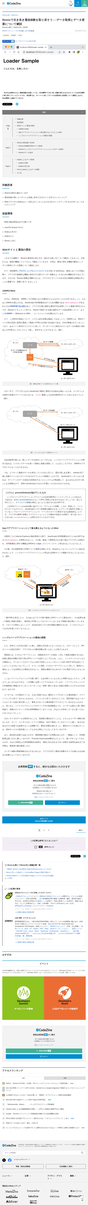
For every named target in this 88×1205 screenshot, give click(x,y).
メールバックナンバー (44, 797)
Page (7, 148)
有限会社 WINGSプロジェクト (50, 896)
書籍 (73, 1176)
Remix (20, 35)
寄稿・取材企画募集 (23, 1166)
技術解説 (13, 35)
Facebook (49, 906)
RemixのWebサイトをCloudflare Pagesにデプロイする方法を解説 (30, 876)
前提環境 (20, 122)
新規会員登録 (25, 802)
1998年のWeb (24, 129)
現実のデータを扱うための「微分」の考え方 (22, 1123)
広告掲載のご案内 (65, 1166)
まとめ (19, 173)
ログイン (62, 802)
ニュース (7, 1176)
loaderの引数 (23, 163)
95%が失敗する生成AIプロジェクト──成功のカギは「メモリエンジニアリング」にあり (37, 1118)
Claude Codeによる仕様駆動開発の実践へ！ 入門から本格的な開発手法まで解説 (35, 1109)
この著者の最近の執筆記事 (24, 912)
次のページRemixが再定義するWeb (44, 820)
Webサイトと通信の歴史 (26, 126)
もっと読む (9, 878)
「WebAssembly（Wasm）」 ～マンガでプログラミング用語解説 (30, 1104)
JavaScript (6, 35)
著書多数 (29, 936)
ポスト (7, 104)
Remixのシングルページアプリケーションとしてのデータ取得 (41, 149)
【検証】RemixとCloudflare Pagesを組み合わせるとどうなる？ (29, 869)
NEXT (81, 830)
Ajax (39, 544)
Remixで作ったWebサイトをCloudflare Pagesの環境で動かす (28, 872)
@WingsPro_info (62, 903)
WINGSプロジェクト (24, 896)
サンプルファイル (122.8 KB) (25, 41)
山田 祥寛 (28, 31)
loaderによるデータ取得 (25, 159)
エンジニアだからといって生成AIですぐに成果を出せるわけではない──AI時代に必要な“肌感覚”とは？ (43, 1128)
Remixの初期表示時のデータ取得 (30, 146)
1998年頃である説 (17, 306)
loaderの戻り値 (24, 166)
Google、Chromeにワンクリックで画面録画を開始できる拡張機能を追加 (32, 1114)
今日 (23, 1078)
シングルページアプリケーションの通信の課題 (35, 135)
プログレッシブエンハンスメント (32, 271)
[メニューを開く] (3, 3)
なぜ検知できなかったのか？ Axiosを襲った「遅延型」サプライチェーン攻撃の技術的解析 (38, 1095)
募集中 (71, 901)
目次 (62, 112)
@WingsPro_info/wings (23, 906)
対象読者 (20, 119)
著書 (39, 903)
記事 (43, 903)
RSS (52, 903)
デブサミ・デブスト (54, 1177)
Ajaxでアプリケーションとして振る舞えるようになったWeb (40, 132)
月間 (64, 1078)
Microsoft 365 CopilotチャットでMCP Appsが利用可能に (26, 1100)
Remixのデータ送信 (26, 152)
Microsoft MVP (53, 924)
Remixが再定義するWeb (25, 143)
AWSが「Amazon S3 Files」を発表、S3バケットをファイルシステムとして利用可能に (37, 1083)
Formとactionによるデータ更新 (28, 169)
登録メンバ (42, 901)
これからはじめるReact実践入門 (43, 933)
